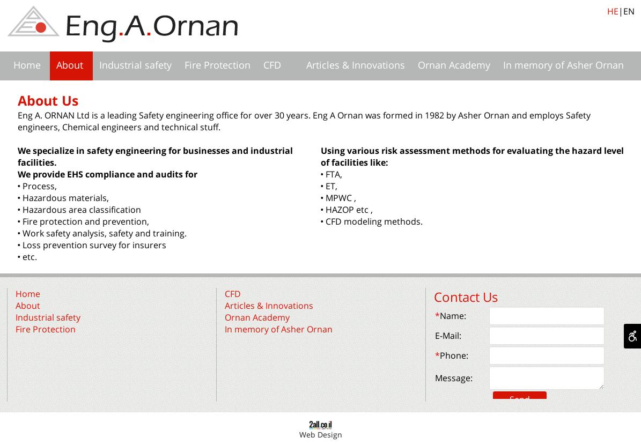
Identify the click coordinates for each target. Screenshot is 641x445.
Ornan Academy (454, 64)
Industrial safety (135, 64)
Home (27, 64)
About (69, 64)
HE (612, 11)
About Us (48, 100)
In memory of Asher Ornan (563, 64)
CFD (272, 64)
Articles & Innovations (355, 64)
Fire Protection (217, 64)
